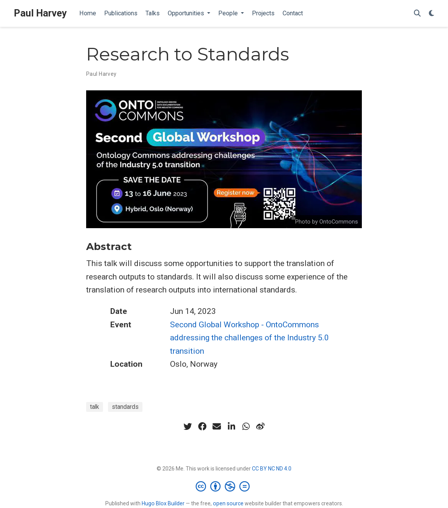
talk (94, 406)
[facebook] (202, 426)
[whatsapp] (246, 426)
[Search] (417, 13)
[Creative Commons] (224, 486)
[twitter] (187, 426)
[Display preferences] (431, 13)
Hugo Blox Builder (163, 503)
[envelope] (216, 426)
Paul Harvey (40, 13)
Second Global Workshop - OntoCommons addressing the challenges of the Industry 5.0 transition (249, 338)
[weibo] (260, 426)
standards (125, 406)
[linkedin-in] (231, 426)
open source (228, 503)
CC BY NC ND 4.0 (271, 469)
